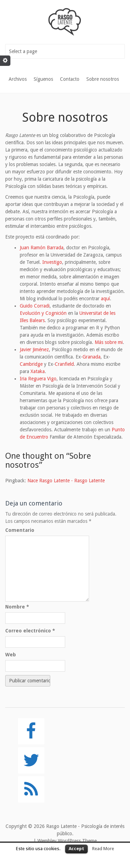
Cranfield (64, 364)
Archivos (18, 79)
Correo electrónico (30, 630)
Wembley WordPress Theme (67, 841)
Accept (76, 848)
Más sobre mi (109, 342)
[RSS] (31, 789)
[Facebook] (31, 731)
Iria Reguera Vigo (38, 378)
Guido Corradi (35, 306)
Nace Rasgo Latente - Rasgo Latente (66, 480)
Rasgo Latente (61, 826)
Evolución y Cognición (43, 313)
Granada (92, 357)
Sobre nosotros (102, 79)
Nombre (17, 607)
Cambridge (31, 364)
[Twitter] (31, 760)
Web (10, 654)
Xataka (38, 371)
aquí (105, 298)
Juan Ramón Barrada (41, 247)
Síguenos (43, 79)
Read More (103, 848)
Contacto (69, 79)
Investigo (52, 262)
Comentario (19, 530)
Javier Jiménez (34, 349)
